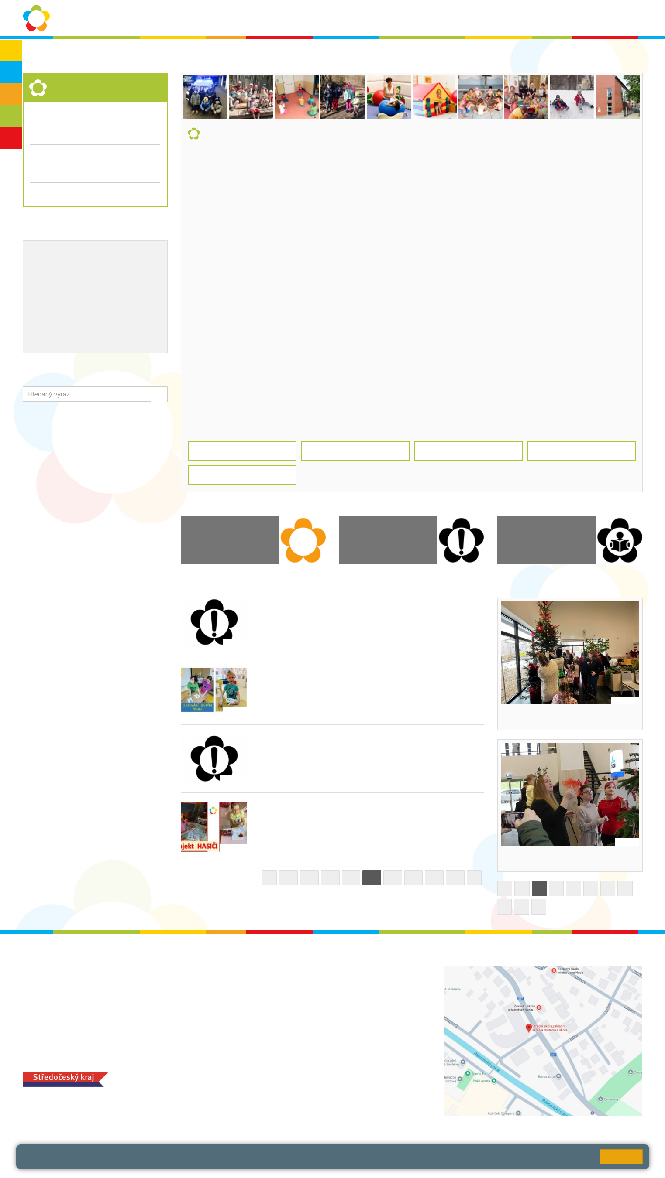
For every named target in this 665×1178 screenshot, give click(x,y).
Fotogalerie (46, 153)
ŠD (11, 138)
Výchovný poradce (59, 254)
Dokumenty (431, 18)
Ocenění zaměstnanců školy (74, 296)
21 (351, 877)
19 (309, 877)
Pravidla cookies (239, 1160)
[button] (159, 394)
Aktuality (388, 18)
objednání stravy (314, 1115)
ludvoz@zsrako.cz (282, 989)
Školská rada (617, 18)
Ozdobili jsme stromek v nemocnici (561, 858)
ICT (144, 268)
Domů (189, 55)
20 (330, 877)
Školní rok (348, 18)
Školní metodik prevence (68, 268)
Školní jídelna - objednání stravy (80, 311)
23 (392, 877)
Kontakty (473, 18)
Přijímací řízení (95, 173)
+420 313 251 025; (262, 1115)
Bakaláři (546, 18)
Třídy (37, 135)
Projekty (42, 283)
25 (434, 877)
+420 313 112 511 (271, 979)
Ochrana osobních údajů (285, 18)
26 (455, 877)
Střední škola (234, 55)
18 (288, 877)
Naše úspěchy (83, 283)
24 (413, 877)
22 (372, 877)
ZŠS (11, 94)
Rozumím (621, 1157)
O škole (225, 18)
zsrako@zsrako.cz (283, 1037)
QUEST (510, 18)
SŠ (11, 116)
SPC (578, 18)
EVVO (123, 268)
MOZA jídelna (254, 1101)
